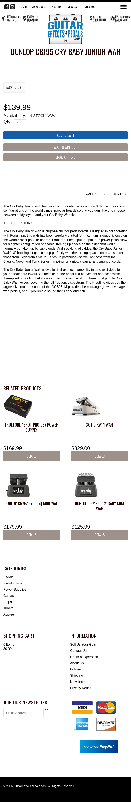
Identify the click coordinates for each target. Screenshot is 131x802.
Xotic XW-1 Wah (99, 425)
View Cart (74, 6)
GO (46, 711)
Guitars (8, 595)
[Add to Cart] (65, 135)
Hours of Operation (84, 657)
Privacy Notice (80, 688)
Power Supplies (14, 589)
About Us (77, 663)
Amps (7, 602)
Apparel (9, 614)
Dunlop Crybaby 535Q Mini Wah (31, 503)
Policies (76, 669)
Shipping (76, 675)
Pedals (8, 577)
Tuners (8, 608)
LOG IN (23, 6)
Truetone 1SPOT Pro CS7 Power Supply (31, 427)
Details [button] (31, 456)
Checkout (90, 6)
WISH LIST (57, 6)
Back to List (14, 87)
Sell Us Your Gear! (83, 644)
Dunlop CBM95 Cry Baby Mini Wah (99, 506)
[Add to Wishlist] (65, 147)
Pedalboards (12, 583)
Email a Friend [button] (65, 157)
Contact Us (78, 650)
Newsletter (78, 682)
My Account (39, 6)
